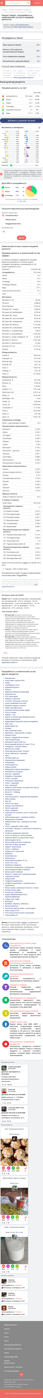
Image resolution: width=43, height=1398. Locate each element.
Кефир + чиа (10, 715)
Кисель (8, 689)
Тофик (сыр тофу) (12, 899)
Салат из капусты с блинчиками (18, 835)
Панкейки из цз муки (14, 771)
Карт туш (9, 724)
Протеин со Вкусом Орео (15, 844)
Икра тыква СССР (12, 910)
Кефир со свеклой (12, 699)
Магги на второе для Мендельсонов (20, 717)
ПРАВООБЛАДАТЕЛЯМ (11, 1357)
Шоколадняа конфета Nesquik (17, 869)
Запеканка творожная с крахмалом (19, 867)
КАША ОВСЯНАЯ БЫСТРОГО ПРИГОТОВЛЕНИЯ (16, 895)
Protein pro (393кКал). (14, 892)
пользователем (21, 25)
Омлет (30, 12)
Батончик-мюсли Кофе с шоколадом (20, 908)
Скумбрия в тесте (12, 685)
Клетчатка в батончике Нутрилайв (19, 913)
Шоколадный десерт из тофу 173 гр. (20, 744)
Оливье (8, 728)
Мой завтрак (10, 799)
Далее (21, 238)
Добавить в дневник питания (21, 120)
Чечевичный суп (12, 758)
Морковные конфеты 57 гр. (16, 860)
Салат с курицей (12, 783)
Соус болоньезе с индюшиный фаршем (21, 797)
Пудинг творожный (13, 847)
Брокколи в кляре (12, 749)
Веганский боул (11, 906)
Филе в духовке (11, 808)
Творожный (10, 879)
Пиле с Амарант (11, 810)
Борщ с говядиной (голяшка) (17, 737)
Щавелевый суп (11, 726)
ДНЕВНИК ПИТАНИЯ (10, 1325)
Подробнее (22, 575)
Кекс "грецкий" (11, 785)
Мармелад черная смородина (17, 769)
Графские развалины (14, 881)
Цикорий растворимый (15, 760)
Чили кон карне (11, 803)
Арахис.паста (10, 735)
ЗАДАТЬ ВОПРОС (9, 1367)
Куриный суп (10, 694)
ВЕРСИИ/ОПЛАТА (9, 1363)
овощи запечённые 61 (14, 806)
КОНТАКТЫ (19, 1367)
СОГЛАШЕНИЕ (8, 1371)
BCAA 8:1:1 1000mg (12, 792)
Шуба (7, 683)
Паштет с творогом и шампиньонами (20, 874)
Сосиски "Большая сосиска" (16, 701)
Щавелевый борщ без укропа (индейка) (21, 721)
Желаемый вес (7, 228)
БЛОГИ (6, 1333)
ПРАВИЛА (16, 1371)
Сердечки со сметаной (14, 851)
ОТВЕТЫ (6, 1353)
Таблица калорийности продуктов (20, 9)
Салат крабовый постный (15, 703)
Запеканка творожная (14, 781)
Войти (38, 3)
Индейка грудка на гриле (15, 705)
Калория (8, 794)
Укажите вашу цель (9, 213)
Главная (4, 9)
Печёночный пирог (13, 890)
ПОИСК (6, 1341)
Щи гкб (8, 801)
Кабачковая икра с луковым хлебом (20, 817)
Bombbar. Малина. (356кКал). (17, 904)
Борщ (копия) (10, 767)
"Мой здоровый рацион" (23, 77)
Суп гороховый (11, 696)
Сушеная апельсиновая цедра (17, 710)
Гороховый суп (11, 765)
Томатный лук (11, 856)
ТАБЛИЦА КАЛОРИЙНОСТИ (12, 1345)
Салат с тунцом (11, 778)
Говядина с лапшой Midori (16, 746)
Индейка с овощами (13, 776)
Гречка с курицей (12, 774)
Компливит (10, 762)
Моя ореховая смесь (13, 730)
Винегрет (9, 853)
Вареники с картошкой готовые (18, 733)
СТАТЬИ (6, 1337)
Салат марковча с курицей (16, 753)
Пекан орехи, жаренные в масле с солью (22, 888)
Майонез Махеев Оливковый (17, 692)
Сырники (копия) (12, 876)
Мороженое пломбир (14, 819)
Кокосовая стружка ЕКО (15, 680)
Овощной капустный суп (15, 742)
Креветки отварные (13, 865)
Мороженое (10, 858)
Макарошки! (10, 678)
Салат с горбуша (12, 849)
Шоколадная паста (13, 840)
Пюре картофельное (13, 708)
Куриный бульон (12, 687)
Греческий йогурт (12, 740)
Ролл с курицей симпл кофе (16, 826)
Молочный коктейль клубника (18, 842)
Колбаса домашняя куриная (16, 833)
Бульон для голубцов (14, 872)
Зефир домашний (12, 719)
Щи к (7, 756)
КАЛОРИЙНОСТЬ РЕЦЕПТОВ (13, 1349)
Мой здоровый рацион (23, 27)
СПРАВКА (7, 1361)
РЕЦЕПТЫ (7, 1329)
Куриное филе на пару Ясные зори (19, 838)
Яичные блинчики (13, 790)
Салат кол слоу (11, 863)
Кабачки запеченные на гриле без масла (22, 787)
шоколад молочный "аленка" (17, 751)
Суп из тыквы (10, 712)
